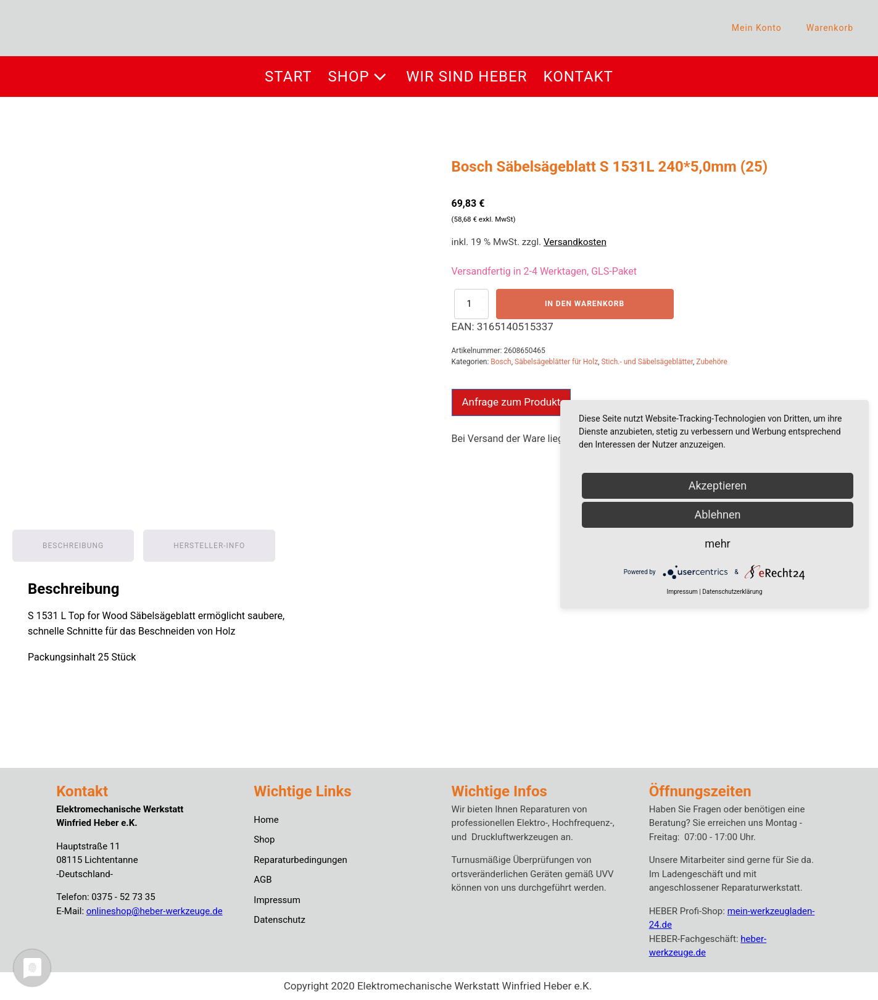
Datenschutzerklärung (732, 591)
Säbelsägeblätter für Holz (556, 361)
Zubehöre (711, 361)
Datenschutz (279, 919)
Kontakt (578, 76)
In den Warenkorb (584, 303)
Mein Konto (757, 28)
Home (266, 819)
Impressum (277, 900)
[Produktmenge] (471, 304)
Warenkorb (829, 28)
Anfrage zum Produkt (511, 402)
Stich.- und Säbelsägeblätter (647, 361)
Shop (359, 76)
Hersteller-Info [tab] (209, 545)
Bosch (501, 361)
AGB (262, 879)
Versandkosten (575, 242)
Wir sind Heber (466, 76)
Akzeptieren (718, 485)
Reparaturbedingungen (300, 859)
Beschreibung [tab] (73, 545)
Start (288, 76)
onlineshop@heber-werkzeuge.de (154, 911)
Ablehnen (717, 514)
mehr (717, 543)
